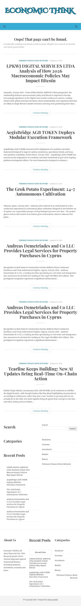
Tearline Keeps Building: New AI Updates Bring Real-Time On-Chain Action (40, 373)
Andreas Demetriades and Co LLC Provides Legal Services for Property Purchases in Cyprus (40, 250)
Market (45, 454)
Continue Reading (40, 113)
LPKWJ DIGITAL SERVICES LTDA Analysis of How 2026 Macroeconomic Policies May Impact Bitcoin (40, 73)
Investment (47, 449)
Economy (46, 444)
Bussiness (46, 440)
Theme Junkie (52, 600)
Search (45, 425)
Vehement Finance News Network (33, 61)
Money (45, 459)
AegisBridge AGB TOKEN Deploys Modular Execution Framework (40, 134)
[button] (2, 26)
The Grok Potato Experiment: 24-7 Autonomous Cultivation (40, 191)
